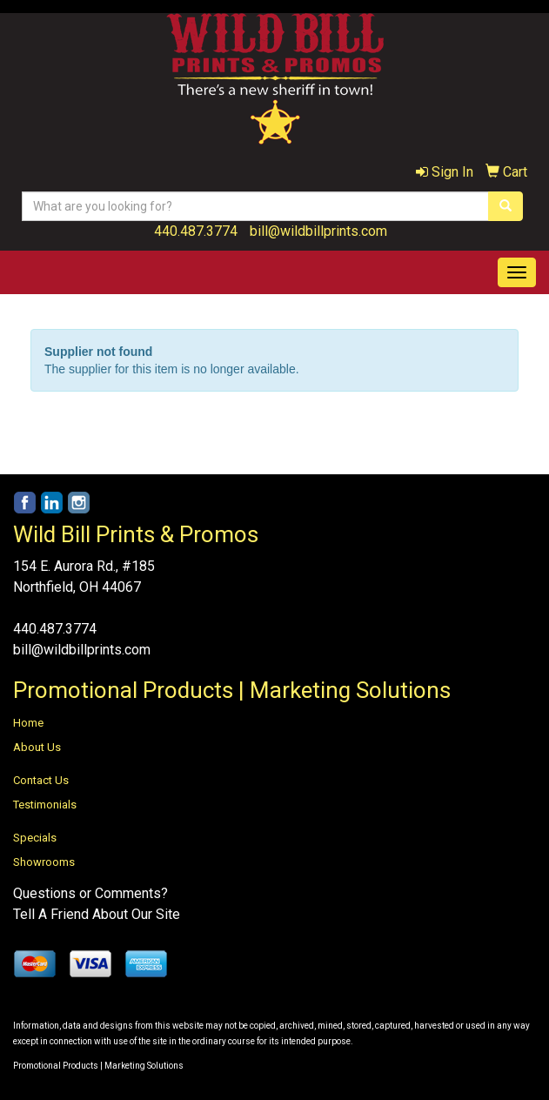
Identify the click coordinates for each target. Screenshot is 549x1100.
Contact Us (41, 780)
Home (28, 722)
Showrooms (44, 862)
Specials (35, 837)
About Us (37, 747)
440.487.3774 (196, 231)
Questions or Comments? (90, 893)
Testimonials (45, 804)
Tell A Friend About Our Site (96, 914)
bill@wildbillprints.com (318, 231)
